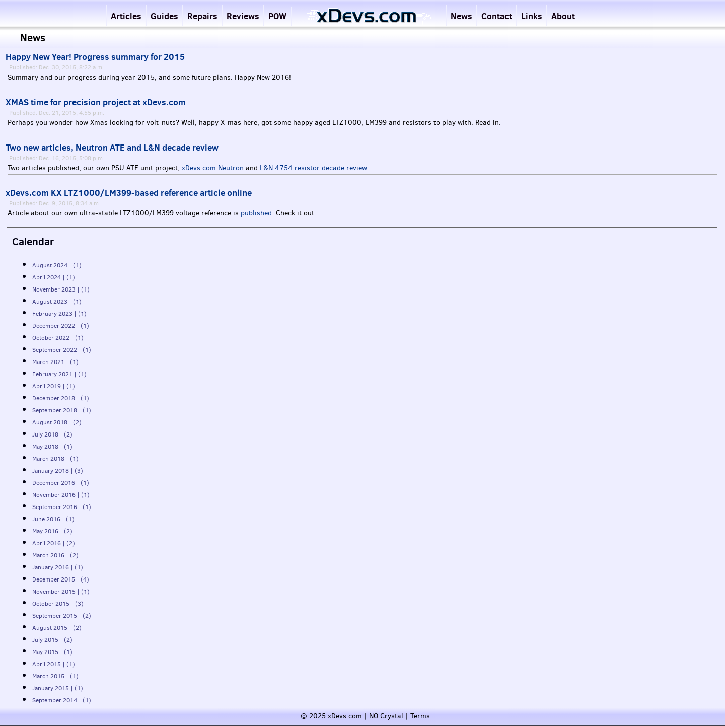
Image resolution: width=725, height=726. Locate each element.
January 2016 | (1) (57, 567)
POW (277, 16)
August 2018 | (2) (57, 422)
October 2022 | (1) (58, 338)
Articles (126, 16)
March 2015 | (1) (55, 676)
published (256, 213)
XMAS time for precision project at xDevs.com (96, 102)
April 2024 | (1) (53, 277)
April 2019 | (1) (53, 386)
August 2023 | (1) (57, 302)
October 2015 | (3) (58, 604)
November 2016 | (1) (61, 495)
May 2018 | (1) (52, 447)
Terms (420, 716)
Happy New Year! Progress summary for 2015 (95, 57)
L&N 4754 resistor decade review (313, 168)
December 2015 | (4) (60, 579)
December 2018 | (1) (60, 398)
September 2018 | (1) (61, 410)
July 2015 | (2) (52, 640)
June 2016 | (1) (53, 519)
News (461, 16)
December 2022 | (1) (60, 326)
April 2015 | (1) (53, 664)
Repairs (202, 16)
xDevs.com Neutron (213, 168)
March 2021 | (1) (55, 362)
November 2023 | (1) (61, 289)
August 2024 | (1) (57, 265)
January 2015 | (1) (57, 688)
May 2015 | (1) (52, 652)
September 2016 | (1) (61, 507)
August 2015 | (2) (57, 628)
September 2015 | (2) (61, 616)
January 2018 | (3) (57, 471)
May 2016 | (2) (52, 531)
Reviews (243, 16)
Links (531, 16)
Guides (164, 16)
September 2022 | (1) (61, 350)
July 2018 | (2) (52, 434)
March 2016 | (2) (55, 555)
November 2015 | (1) (61, 592)
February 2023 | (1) (59, 314)
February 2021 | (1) (59, 374)
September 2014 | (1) (61, 700)
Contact (496, 16)
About (563, 16)
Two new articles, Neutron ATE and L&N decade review (112, 147)
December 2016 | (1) (60, 483)
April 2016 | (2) (53, 543)
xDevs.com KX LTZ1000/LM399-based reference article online (129, 193)
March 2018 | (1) (55, 459)
